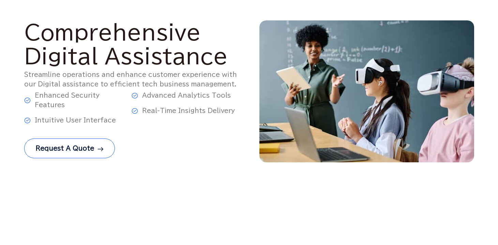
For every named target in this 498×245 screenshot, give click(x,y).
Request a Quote (69, 150)
